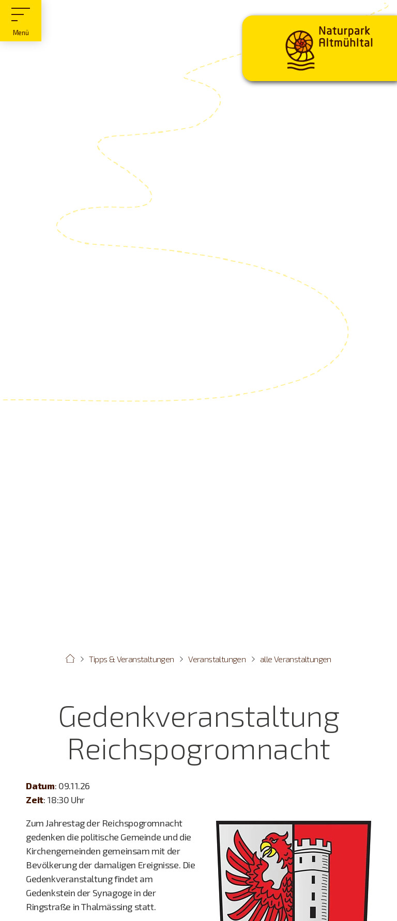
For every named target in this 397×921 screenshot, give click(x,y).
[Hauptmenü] (20, 20)
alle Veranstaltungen (295, 659)
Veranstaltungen (217, 659)
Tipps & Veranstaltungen (131, 659)
